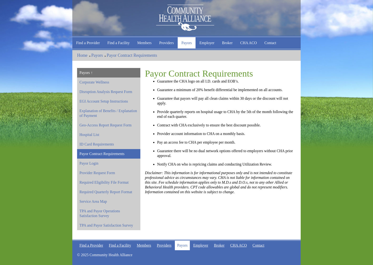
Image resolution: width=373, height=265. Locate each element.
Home (82, 55)
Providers (166, 43)
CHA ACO (248, 43)
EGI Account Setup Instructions (103, 101)
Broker (227, 43)
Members (144, 43)
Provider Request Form (97, 173)
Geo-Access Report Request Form (105, 125)
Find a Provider (88, 43)
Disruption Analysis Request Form (105, 92)
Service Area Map (93, 201)
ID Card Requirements (96, 144)
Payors (187, 43)
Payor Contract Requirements (132, 55)
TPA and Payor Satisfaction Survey (106, 225)
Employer (206, 43)
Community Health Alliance (186, 18)
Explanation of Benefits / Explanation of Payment (108, 113)
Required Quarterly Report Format (105, 192)
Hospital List (89, 135)
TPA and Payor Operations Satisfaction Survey (99, 213)
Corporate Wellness (94, 82)
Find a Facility (119, 43)
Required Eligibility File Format (104, 182)
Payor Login (88, 163)
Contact (270, 43)
